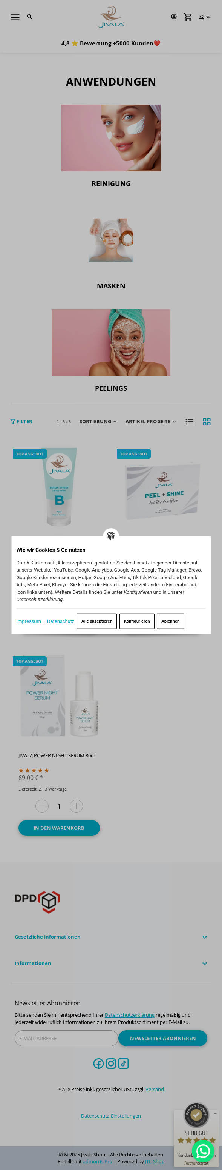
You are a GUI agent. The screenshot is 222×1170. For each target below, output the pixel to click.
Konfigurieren (137, 621)
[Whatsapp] (203, 1151)
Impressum (28, 621)
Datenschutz (60, 621)
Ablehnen (170, 621)
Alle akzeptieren (96, 621)
